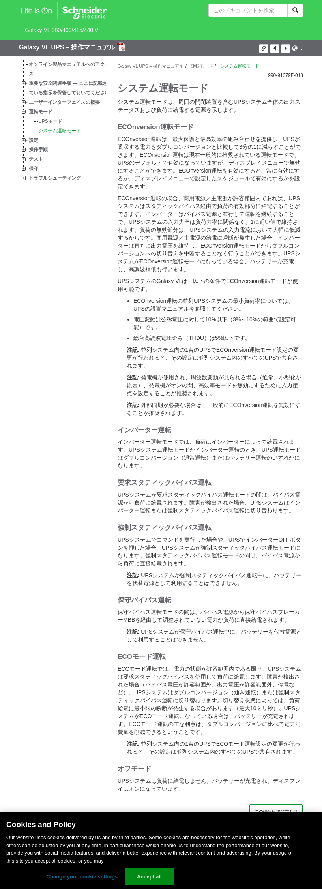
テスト (36, 159)
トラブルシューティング (55, 178)
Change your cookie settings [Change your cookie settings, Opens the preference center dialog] (82, 877)
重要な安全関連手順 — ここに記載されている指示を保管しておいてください (70, 88)
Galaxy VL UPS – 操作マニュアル (68, 47)
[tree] (62, 121)
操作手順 (38, 149)
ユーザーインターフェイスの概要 (64, 102)
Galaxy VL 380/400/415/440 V (61, 30)
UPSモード (50, 121)
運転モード (40, 111)
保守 (33, 168)
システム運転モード (59, 130)
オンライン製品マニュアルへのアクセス (69, 69)
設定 (33, 140)
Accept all (149, 877)
